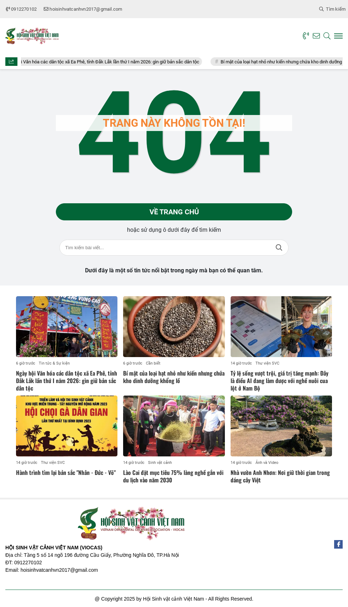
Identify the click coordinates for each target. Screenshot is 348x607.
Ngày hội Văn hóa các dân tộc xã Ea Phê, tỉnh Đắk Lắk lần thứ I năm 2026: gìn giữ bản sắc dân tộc (108, 61)
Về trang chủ (174, 212)
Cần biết (153, 363)
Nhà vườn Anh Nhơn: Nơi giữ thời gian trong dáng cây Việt (280, 476)
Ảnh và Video (266, 462)
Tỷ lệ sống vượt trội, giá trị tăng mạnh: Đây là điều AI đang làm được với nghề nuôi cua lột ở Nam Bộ (279, 380)
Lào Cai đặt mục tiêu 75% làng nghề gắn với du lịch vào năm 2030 (173, 476)
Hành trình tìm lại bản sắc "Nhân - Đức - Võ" (66, 472)
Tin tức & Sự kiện (54, 363)
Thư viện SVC (267, 363)
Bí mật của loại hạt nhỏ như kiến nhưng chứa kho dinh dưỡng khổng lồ (174, 377)
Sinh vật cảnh (160, 462)
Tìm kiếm (279, 248)
